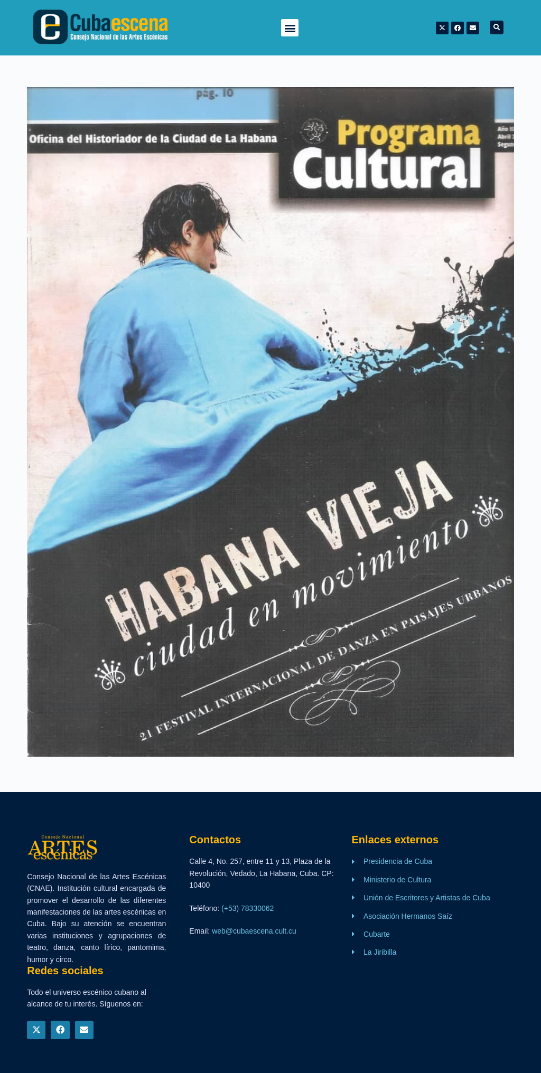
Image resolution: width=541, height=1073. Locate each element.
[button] (290, 27)
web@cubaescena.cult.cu (254, 931)
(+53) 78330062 (247, 908)
